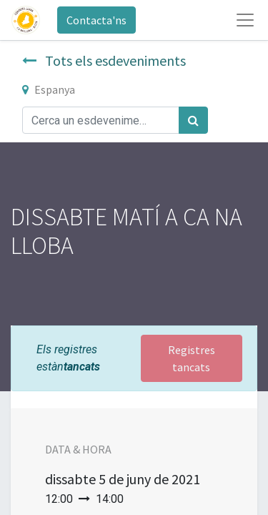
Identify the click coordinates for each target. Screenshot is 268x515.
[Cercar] (193, 120)
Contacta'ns (96, 20)
